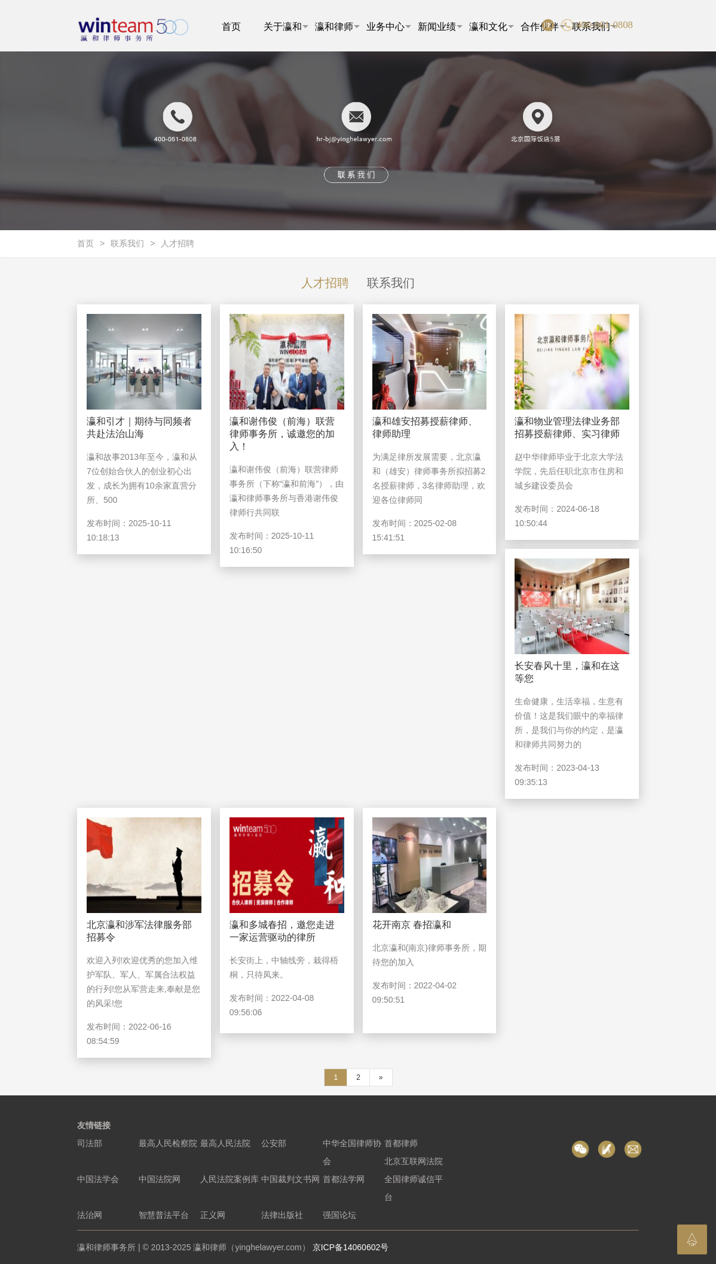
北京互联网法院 (413, 1161)
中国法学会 (98, 1179)
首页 (231, 27)
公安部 (273, 1143)
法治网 (89, 1215)
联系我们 (127, 243)
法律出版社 (282, 1215)
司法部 (89, 1143)
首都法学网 (344, 1179)
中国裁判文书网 (290, 1179)
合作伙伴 (543, 27)
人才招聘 (177, 243)
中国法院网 (159, 1179)
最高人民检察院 (168, 1143)
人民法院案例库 (229, 1179)
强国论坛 (339, 1215)
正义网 (212, 1215)
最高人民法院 (225, 1143)
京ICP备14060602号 (351, 1247)
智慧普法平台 (164, 1215)
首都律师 (401, 1143)
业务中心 (388, 27)
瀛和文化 (491, 27)
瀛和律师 (337, 27)
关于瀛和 (286, 27)
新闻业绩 (440, 27)
